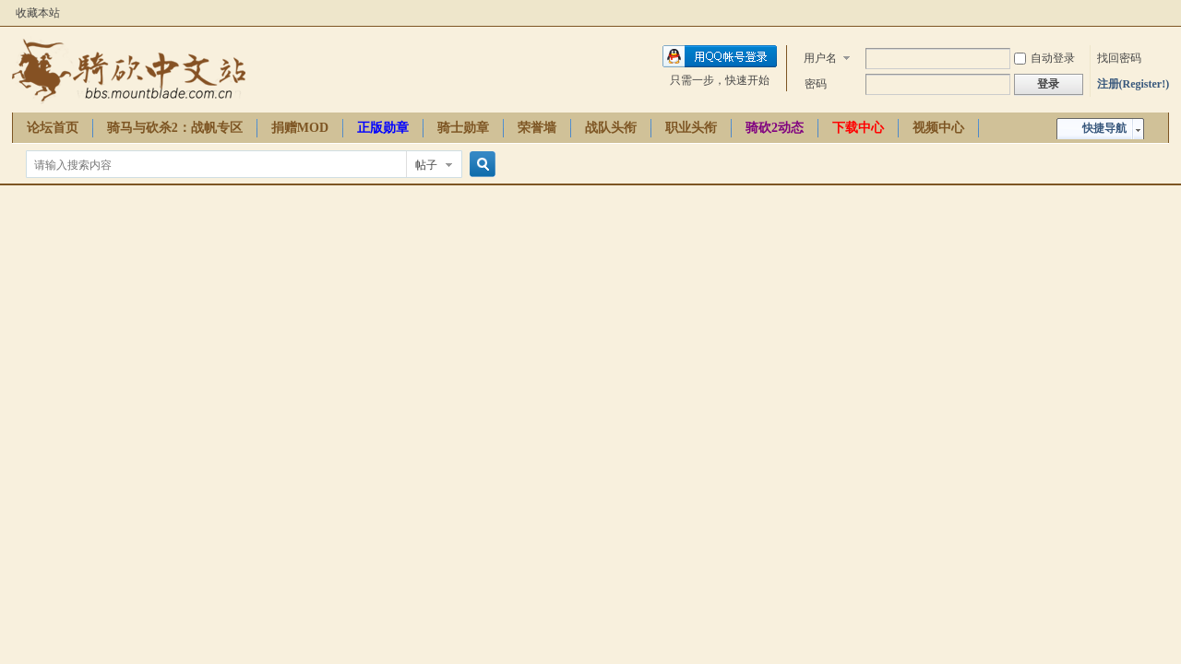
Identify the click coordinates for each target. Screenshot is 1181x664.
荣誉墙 (537, 128)
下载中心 (858, 128)
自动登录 (1044, 58)
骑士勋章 (463, 128)
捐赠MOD (299, 128)
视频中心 (938, 128)
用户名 (820, 58)
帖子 (426, 165)
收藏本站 (38, 12)
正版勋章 (383, 128)
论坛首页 (52, 128)
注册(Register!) (1133, 83)
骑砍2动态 (775, 128)
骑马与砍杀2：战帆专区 (175, 128)
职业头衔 (691, 128)
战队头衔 (611, 128)
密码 (816, 83)
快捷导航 (1104, 128)
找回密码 (1119, 58)
